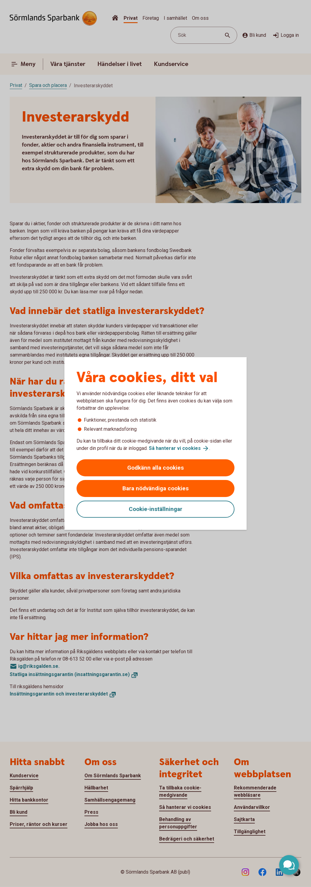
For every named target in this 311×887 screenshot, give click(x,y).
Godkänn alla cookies (155, 467)
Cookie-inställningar (155, 509)
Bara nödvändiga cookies (155, 488)
